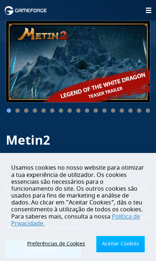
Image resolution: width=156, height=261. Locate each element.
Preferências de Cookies (56, 244)
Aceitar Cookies (120, 244)
